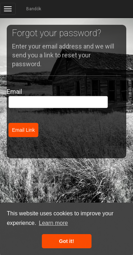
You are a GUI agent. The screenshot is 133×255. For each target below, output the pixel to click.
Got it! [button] (66, 241)
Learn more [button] (53, 223)
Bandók (33, 8)
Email (14, 91)
